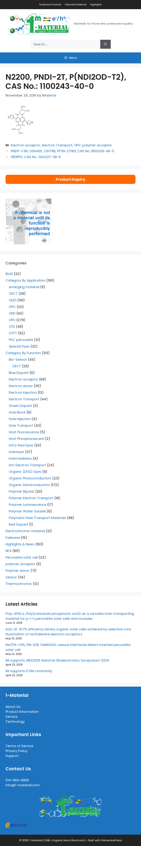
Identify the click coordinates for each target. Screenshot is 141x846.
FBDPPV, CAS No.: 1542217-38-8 (36, 157)
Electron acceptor (25, 145)
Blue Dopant (19, 372)
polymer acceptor (97, 145)
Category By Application (25, 280)
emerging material (24, 287)
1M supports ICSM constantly (29, 671)
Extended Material (75, 4)
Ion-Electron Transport (27, 465)
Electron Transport (57, 145)
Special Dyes (19, 346)
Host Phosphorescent (26, 438)
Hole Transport (21, 425)
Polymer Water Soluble (27, 511)
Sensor (11, 577)
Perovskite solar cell (22, 557)
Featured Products (50, 4)
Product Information (22, 711)
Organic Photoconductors (30, 478)
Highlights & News (20, 544)
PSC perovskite (21, 339)
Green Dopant (20, 405)
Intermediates (20, 458)
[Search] (105, 44)
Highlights (96, 4)
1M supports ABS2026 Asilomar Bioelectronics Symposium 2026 (57, 660)
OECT (13, 293)
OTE (12, 326)
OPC (12, 306)
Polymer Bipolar (21, 491)
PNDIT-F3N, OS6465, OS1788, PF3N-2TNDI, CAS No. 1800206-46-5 (62, 151)
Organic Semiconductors (29, 485)
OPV (77, 145)
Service (11, 716)
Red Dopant (18, 524)
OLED (13, 300)
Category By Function (23, 353)
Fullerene (13, 537)
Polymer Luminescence (27, 504)
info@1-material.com (23, 785)
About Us (13, 706)
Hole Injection (20, 419)
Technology (15, 721)
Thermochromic (19, 583)
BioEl (9, 273)
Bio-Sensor (18, 359)
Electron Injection (23, 392)
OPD (12, 313)
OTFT (13, 333)
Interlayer (16, 452)
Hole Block (17, 412)
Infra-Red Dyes (21, 445)
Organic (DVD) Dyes (25, 471)
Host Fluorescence (24, 432)
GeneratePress (111, 840)
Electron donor (21, 386)
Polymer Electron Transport (31, 498)
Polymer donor (18, 570)
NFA (9, 550)
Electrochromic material (25, 531)
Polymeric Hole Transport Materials (37, 518)
